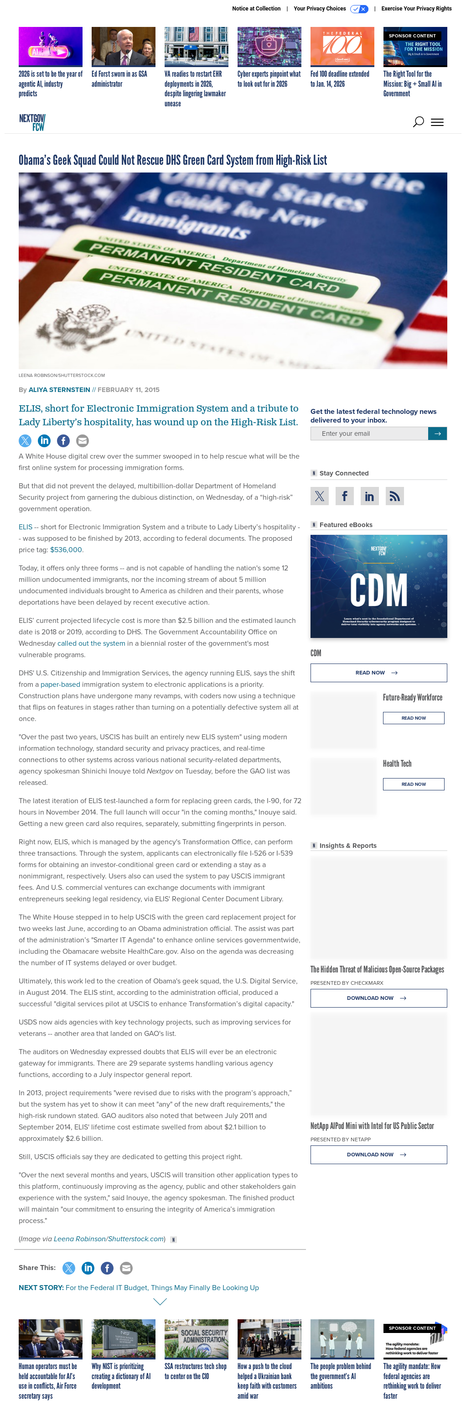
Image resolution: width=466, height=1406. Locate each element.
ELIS (25, 527)
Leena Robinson (80, 1239)
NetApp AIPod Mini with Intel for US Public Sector (372, 1125)
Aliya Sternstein (59, 390)
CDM (316, 653)
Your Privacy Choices (331, 9)
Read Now (379, 673)
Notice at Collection (256, 8)
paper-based (60, 684)
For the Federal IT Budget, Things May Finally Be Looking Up (162, 1287)
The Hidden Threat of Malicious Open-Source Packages (377, 969)
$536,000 (66, 549)
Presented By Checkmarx (347, 983)
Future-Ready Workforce (412, 697)
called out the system (91, 643)
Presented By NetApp (341, 1139)
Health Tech (397, 763)
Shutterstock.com (136, 1239)
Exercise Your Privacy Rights (417, 8)
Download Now (379, 998)
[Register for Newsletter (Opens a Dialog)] (437, 433)
